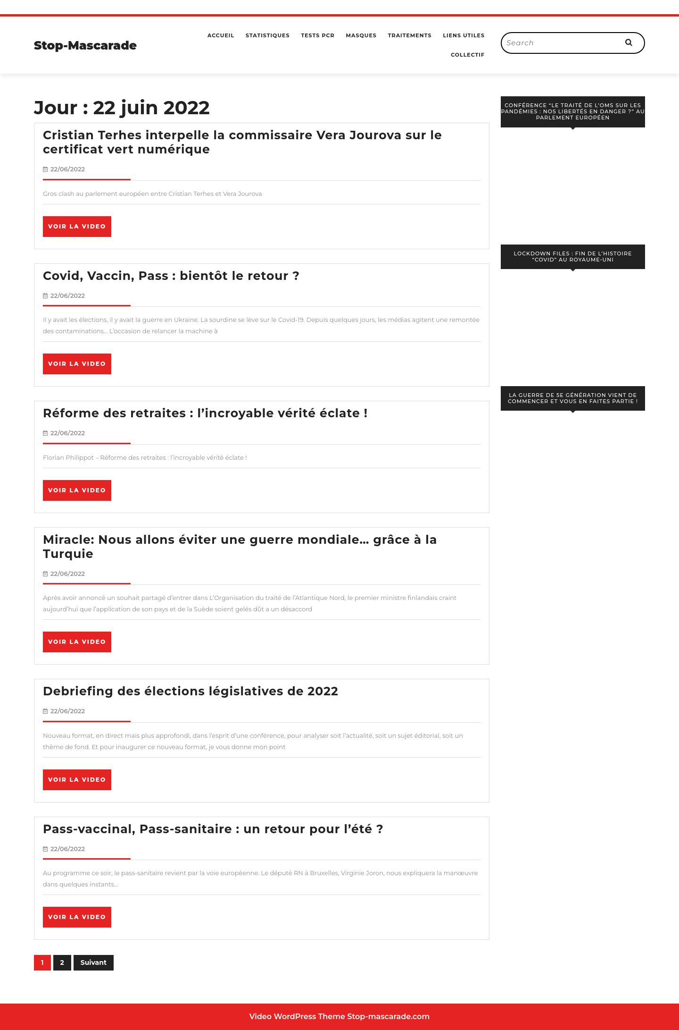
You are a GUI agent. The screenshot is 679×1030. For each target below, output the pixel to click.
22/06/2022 (67, 169)
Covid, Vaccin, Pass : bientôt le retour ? (171, 276)
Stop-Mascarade (85, 45)
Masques (361, 35)
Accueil (220, 35)
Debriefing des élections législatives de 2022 (191, 691)
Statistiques (268, 35)
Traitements (410, 35)
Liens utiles (464, 35)
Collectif (468, 54)
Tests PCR (317, 35)
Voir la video (79, 229)
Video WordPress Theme (297, 1016)
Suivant (94, 962)
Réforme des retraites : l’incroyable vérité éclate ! (205, 413)
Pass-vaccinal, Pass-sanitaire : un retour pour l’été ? (213, 829)
